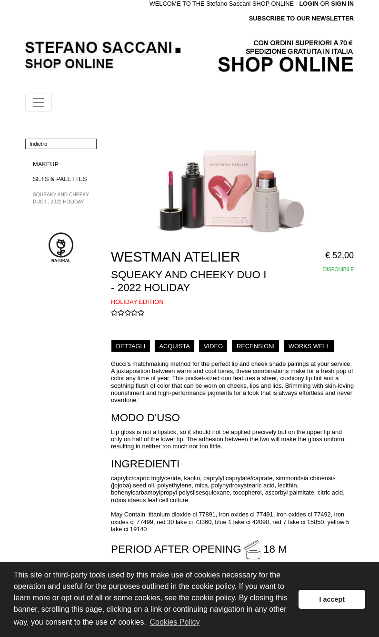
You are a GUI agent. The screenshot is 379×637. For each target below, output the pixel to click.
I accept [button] (332, 599)
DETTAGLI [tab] (131, 346)
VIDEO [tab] (213, 346)
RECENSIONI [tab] (256, 346)
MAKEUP (46, 164)
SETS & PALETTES (60, 178)
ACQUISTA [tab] (174, 346)
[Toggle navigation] (38, 102)
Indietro (38, 144)
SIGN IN (342, 3)
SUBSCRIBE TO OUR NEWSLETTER (301, 18)
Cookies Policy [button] (175, 622)
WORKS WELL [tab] (309, 346)
